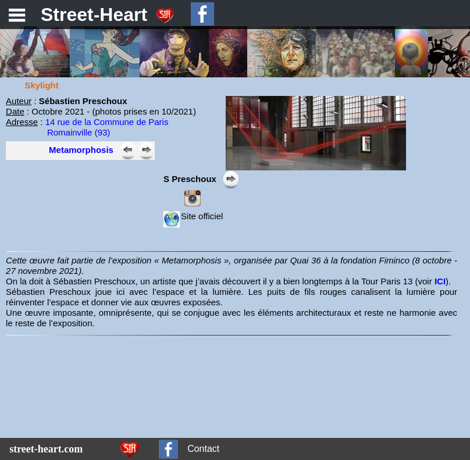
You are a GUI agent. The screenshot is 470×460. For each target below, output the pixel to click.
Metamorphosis (81, 150)
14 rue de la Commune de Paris (107, 122)
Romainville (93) (78, 132)
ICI (440, 281)
